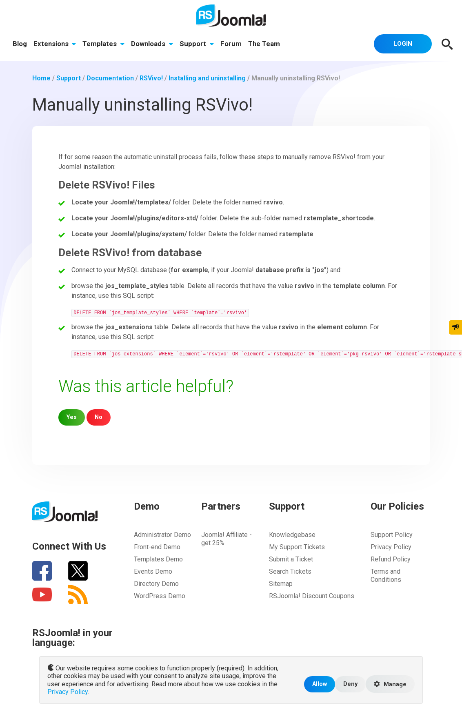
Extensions (54, 44)
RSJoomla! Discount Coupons (311, 596)
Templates (103, 44)
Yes (72, 417)
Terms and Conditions (386, 575)
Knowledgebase (292, 535)
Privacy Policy (391, 547)
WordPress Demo (159, 596)
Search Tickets (290, 571)
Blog (20, 44)
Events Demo (153, 571)
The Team (264, 44)
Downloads (152, 44)
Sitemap (281, 584)
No (98, 417)
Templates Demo (158, 559)
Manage (390, 684)
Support (197, 44)
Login (402, 43)
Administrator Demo (162, 535)
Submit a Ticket (291, 559)
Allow (319, 684)
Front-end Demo (157, 547)
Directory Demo (156, 584)
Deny (350, 684)
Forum (231, 44)
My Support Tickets (297, 547)
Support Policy (392, 535)
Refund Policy (391, 559)
